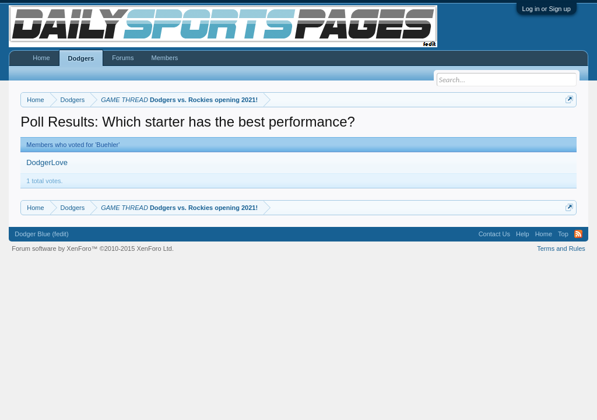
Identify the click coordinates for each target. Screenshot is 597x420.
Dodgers (81, 58)
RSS (578, 234)
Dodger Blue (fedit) (41, 233)
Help (522, 233)
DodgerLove (47, 162)
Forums (123, 57)
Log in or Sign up (546, 8)
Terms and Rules (561, 248)
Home (41, 57)
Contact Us (494, 233)
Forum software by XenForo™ (93, 248)
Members (164, 57)
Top (563, 233)
